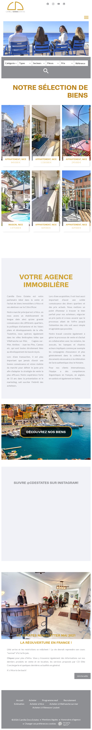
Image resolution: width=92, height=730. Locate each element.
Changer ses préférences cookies (40, 723)
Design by (63, 724)
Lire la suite (82, 676)
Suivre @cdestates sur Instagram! (46, 483)
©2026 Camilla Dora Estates (25, 719)
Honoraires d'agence (70, 719)
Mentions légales (50, 719)
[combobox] (11, 63)
